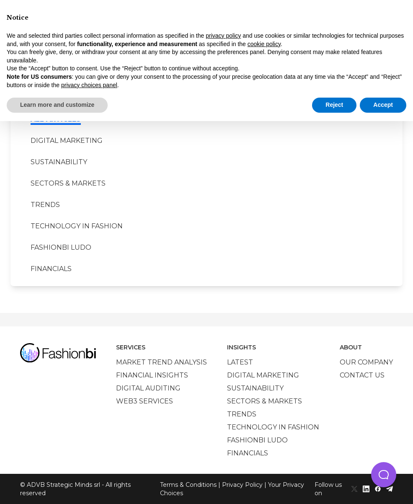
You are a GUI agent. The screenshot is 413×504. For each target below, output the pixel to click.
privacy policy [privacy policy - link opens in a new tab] (223, 35)
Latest (240, 362)
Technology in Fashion (77, 226)
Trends (45, 205)
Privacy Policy (242, 484)
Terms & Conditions (188, 484)
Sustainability (59, 162)
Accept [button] (383, 104)
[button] (383, 474)
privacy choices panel (89, 85)
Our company (366, 362)
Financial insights (152, 375)
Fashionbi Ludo (61, 247)
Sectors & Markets (68, 183)
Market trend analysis (161, 362)
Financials (51, 269)
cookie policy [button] (264, 44)
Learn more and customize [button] (57, 104)
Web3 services (144, 401)
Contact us (362, 375)
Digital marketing (67, 141)
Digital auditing (148, 388)
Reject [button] (334, 104)
